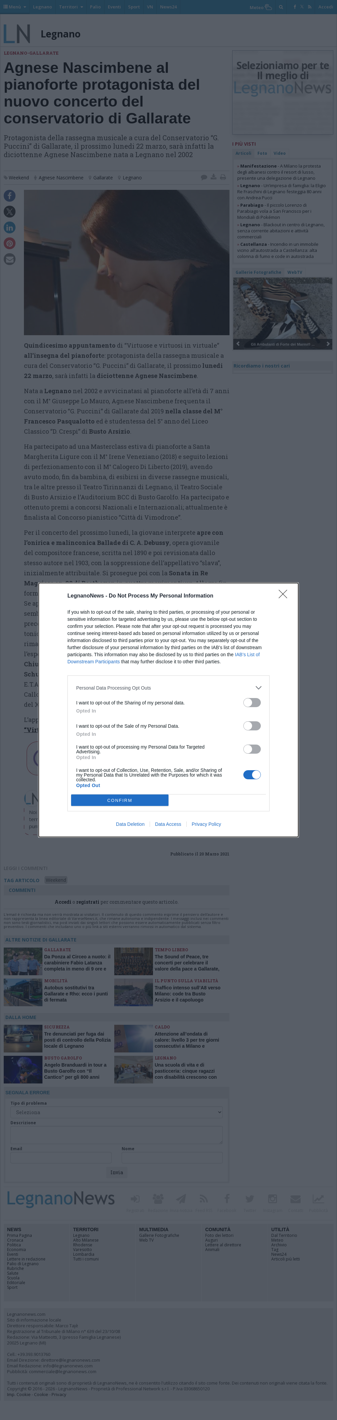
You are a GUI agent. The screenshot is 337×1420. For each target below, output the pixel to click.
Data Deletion (130, 824)
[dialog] (168, 710)
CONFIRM (119, 800)
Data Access (168, 824)
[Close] (285, 596)
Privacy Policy (206, 824)
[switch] (252, 702)
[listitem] (168, 687)
